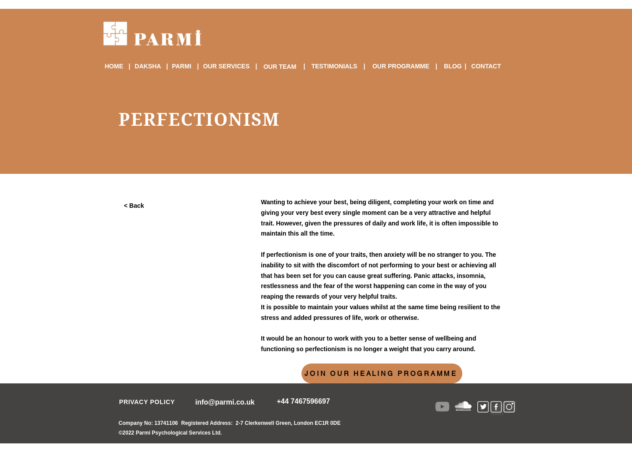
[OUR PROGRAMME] (401, 66)
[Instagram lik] (510, 406)
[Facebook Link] (497, 409)
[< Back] (135, 205)
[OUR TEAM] (279, 66)
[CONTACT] (486, 66)
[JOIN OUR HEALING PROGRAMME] (381, 373)
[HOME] (114, 66)
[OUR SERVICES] (226, 66)
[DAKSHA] (148, 66)
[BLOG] (453, 66)
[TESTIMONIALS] (334, 66)
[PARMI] (182, 66)
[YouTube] (442, 406)
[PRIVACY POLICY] (147, 401)
